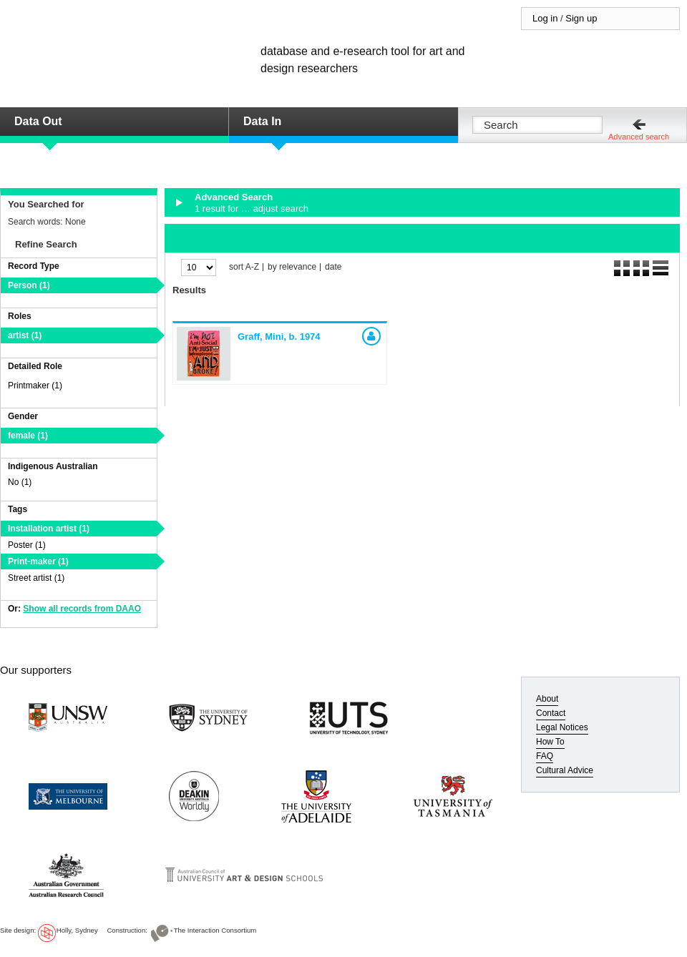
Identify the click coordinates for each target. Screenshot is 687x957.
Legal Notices (562, 727)
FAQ (544, 756)
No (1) (19, 482)
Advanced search (638, 136)
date (333, 267)
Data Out (38, 121)
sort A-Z (244, 267)
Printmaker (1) (35, 386)
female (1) (28, 436)
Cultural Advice (564, 770)
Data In (262, 121)
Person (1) (29, 285)
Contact (550, 713)
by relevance (292, 267)
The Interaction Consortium (215, 930)
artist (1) (25, 335)
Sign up (581, 18)
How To (550, 742)
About (547, 699)
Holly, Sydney (77, 930)
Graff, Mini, (279, 336)
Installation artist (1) (48, 529)
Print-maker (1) (38, 561)
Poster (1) (27, 545)
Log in (544, 18)
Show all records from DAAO (82, 609)
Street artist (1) (36, 578)
